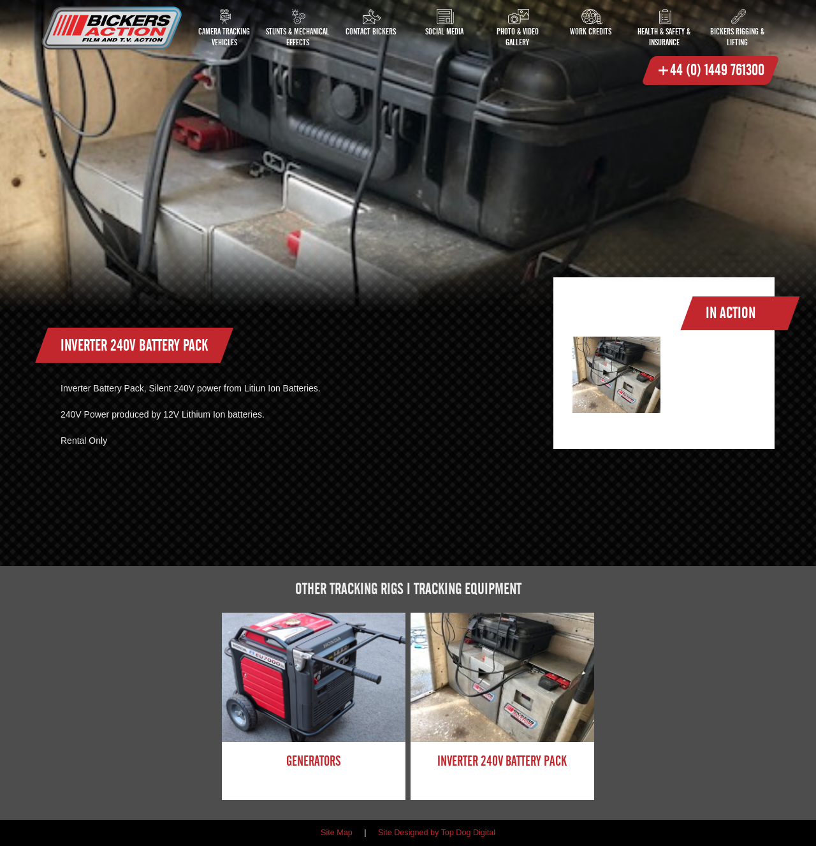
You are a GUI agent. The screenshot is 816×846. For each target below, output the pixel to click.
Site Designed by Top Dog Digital (436, 832)
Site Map (337, 832)
